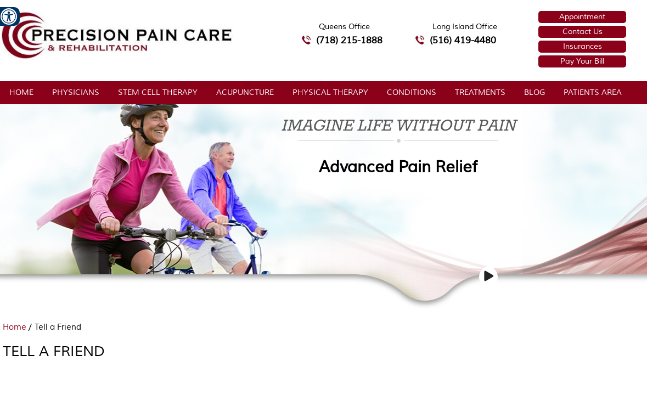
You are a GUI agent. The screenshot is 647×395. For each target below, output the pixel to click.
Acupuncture (245, 92)
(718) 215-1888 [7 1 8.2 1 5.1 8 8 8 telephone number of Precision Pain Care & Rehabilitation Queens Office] (349, 40)
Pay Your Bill (582, 61)
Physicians (75, 92)
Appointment (582, 16)
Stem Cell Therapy (158, 92)
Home (21, 92)
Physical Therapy (330, 92)
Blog (534, 92)
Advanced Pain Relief (398, 167)
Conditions (411, 92)
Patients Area (593, 92)
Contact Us (582, 31)
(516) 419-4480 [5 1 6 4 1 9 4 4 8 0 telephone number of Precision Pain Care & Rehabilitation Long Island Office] (463, 40)
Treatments (480, 92)
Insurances (582, 46)
